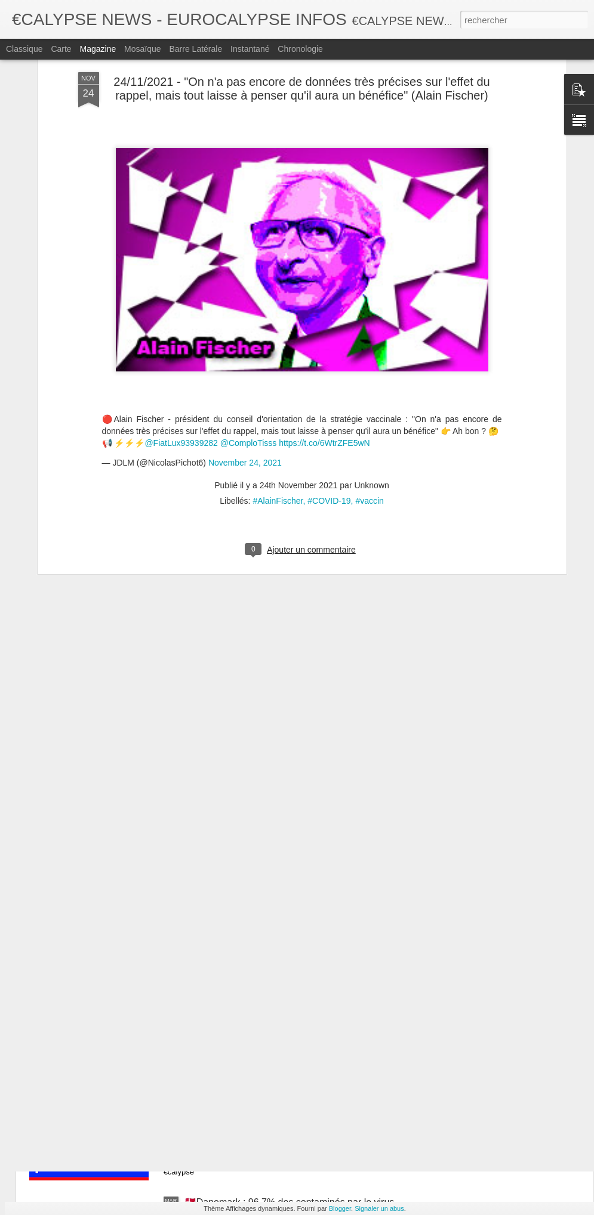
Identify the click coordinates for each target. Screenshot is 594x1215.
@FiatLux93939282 (180, 352)
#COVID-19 (328, 410)
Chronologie (300, 49)
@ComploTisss (248, 352)
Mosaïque (142, 49)
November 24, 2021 (245, 372)
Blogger (340, 1208)
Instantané (249, 49)
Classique (24, 49)
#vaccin (369, 410)
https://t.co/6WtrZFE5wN (324, 352)
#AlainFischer (278, 410)
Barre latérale (195, 49)
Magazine (98, 49)
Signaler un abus (379, 1208)
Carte (61, 49)
